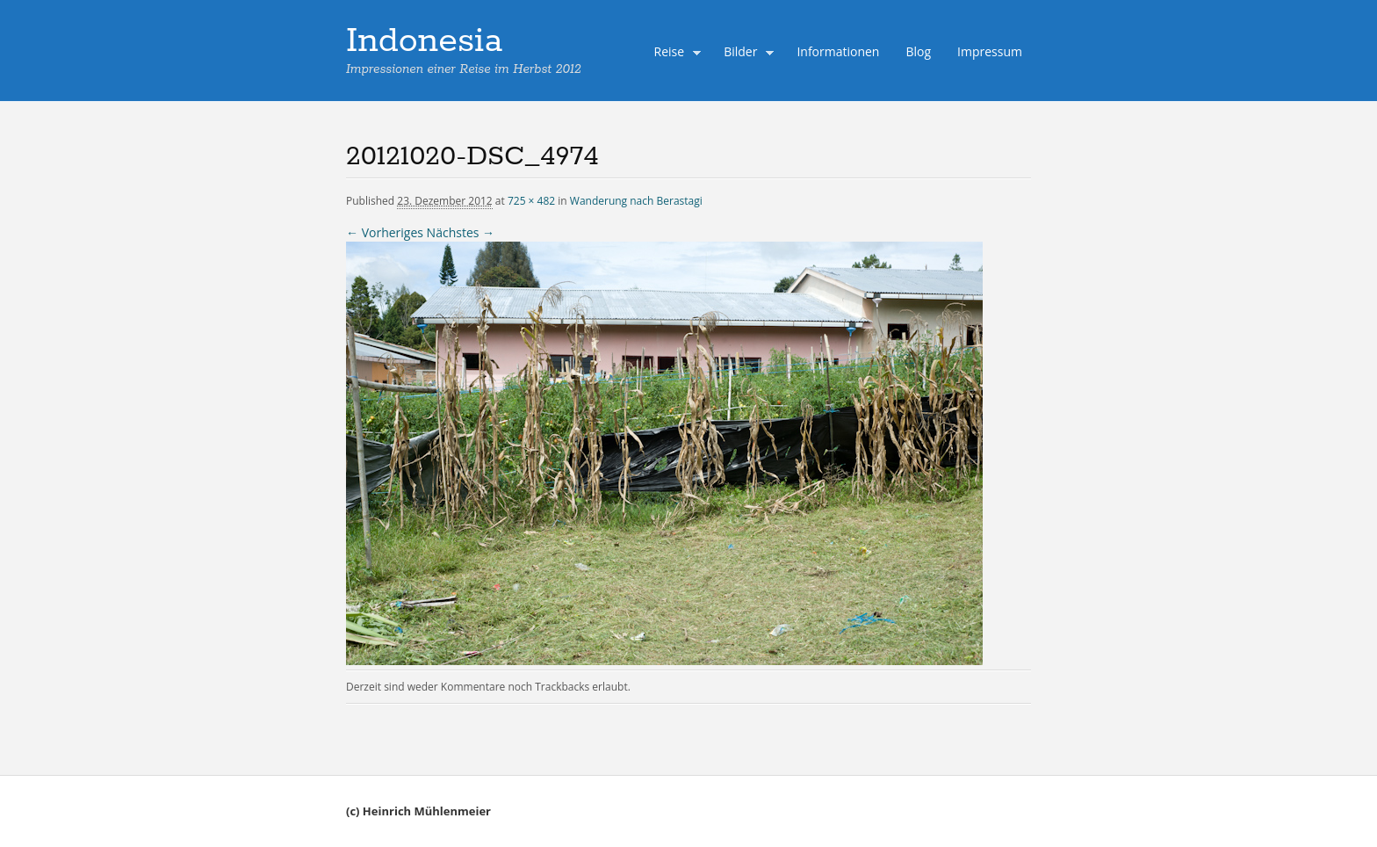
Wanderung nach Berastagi (636, 200)
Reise (673, 53)
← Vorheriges (384, 232)
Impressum (989, 51)
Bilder (745, 53)
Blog (918, 51)
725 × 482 (531, 200)
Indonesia (424, 41)
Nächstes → (460, 232)
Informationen (838, 51)
